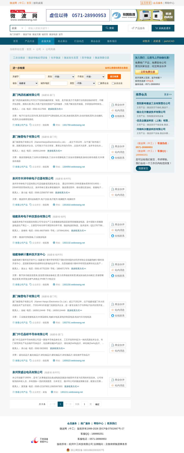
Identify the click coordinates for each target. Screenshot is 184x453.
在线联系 (118, 116)
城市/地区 (45, 83)
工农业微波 (19, 57)
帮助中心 (169, 3)
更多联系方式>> (55, 109)
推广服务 (85, 423)
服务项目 (112, 41)
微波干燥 (27, 34)
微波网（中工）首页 (20, 3)
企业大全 (46, 41)
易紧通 (157, 41)
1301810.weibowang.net (74, 205)
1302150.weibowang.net (74, 284)
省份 (15, 83)
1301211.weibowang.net (72, 392)
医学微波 (86, 57)
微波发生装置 (71, 57)
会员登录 (146, 3)
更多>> (168, 94)
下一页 (68, 404)
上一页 (52, 404)
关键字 (16, 76)
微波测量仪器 (102, 57)
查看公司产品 (20, 125)
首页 (15, 41)
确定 (97, 404)
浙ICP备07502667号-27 (111, 428)
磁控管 (45, 34)
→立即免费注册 (146, 72)
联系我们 (112, 423)
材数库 (146, 41)
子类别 (80, 76)
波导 (61, 34)
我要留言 (143, 168)
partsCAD (169, 41)
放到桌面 (38, 3)
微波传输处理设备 (38, 57)
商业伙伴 (118, 104)
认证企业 (118, 83)
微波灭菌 (36, 34)
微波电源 (53, 34)
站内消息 (118, 110)
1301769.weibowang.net (74, 125)
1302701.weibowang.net (74, 322)
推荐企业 (104, 83)
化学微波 (56, 57)
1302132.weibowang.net (74, 243)
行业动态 (79, 41)
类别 (50, 76)
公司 (38, 49)
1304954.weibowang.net (74, 167)
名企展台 (62, 41)
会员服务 (158, 3)
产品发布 (138, 28)
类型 (72, 83)
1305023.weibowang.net (74, 360)
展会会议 (95, 41)
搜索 (110, 27)
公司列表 (50, 49)
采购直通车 (163, 28)
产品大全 (29, 41)
